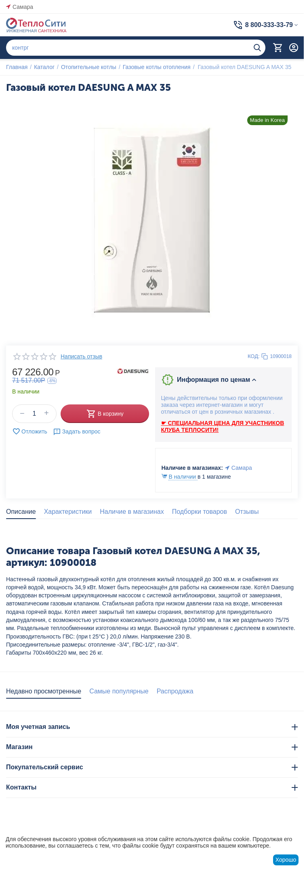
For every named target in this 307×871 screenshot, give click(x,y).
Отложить (29, 431)
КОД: (254, 356)
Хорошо (285, 859)
